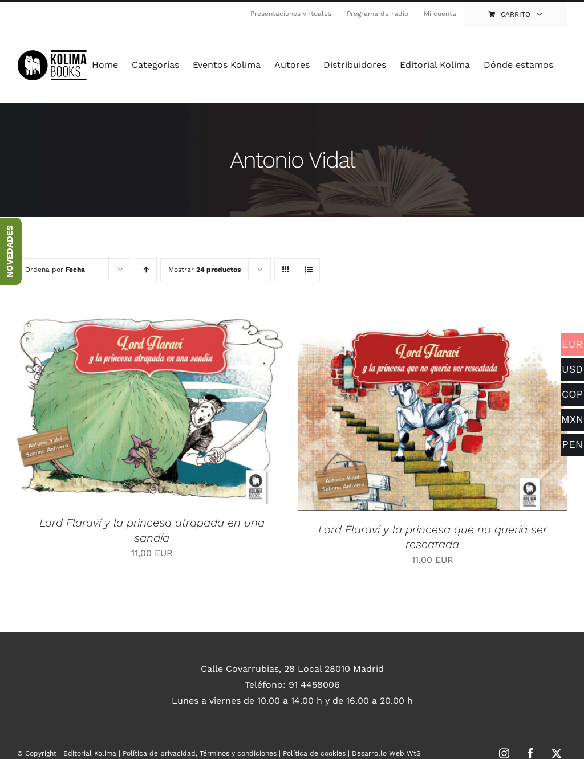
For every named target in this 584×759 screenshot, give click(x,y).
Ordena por (55, 270)
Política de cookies (314, 753)
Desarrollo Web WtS (386, 753)
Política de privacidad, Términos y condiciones (200, 753)
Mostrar (204, 270)
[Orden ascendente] (146, 269)
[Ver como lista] (308, 270)
